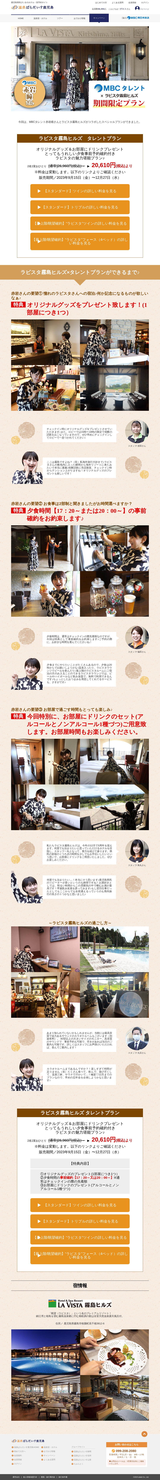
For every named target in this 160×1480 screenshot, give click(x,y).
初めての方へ (20, 1451)
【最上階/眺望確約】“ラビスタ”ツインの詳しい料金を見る (80, 223)
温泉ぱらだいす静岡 (82, 1451)
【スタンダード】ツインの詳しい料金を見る (80, 191)
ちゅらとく (79, 1464)
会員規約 (18, 1455)
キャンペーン (99, 18)
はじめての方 (101, 3)
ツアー (60, 18)
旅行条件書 (63, 1477)
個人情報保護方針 (30, 1477)
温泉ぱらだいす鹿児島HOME (26, 1447)
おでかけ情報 (79, 18)
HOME (21, 18)
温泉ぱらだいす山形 (82, 1460)
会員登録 (132, 3)
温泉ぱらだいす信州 (82, 1456)
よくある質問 (117, 3)
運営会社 (16, 1477)
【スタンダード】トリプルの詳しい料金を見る (80, 207)
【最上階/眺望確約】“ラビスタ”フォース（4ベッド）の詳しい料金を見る (80, 241)
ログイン (145, 3)
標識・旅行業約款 (48, 1477)
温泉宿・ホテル (40, 18)
